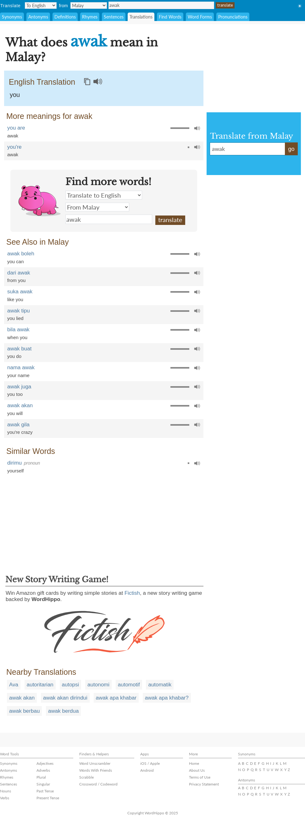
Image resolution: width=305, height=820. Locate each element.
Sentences (114, 16)
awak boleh (20, 254)
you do (14, 356)
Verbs (4, 798)
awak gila (18, 425)
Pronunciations (232, 16)
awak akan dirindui (65, 698)
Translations (141, 16)
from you (16, 280)
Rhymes (89, 16)
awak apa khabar (116, 698)
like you (15, 299)
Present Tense (47, 798)
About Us (197, 770)
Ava (13, 685)
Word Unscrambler (94, 763)
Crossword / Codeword (98, 784)
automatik (159, 685)
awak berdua (63, 711)
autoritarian (40, 685)
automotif (129, 685)
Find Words (170, 16)
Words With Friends (95, 770)
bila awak (18, 330)
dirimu (14, 463)
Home (194, 763)
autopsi (70, 685)
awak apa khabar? (167, 698)
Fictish (132, 593)
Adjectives (44, 763)
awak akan (20, 405)
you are (16, 128)
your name (18, 375)
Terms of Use (199, 777)
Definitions (65, 16)
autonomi (98, 685)
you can (15, 261)
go (291, 149)
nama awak (21, 367)
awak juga (19, 387)
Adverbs (43, 770)
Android (147, 770)
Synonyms (12, 16)
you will (15, 413)
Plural (41, 777)
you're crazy (19, 432)
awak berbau (24, 711)
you (15, 94)
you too (15, 394)
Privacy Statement (204, 784)
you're (14, 147)
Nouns (5, 791)
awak (161, 5)
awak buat (19, 349)
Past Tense (45, 791)
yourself (15, 470)
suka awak (19, 292)
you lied (15, 318)
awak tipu (18, 311)
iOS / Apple (150, 763)
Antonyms (38, 16)
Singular (43, 784)
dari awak (18, 273)
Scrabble (86, 777)
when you (17, 337)
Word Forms (200, 16)
